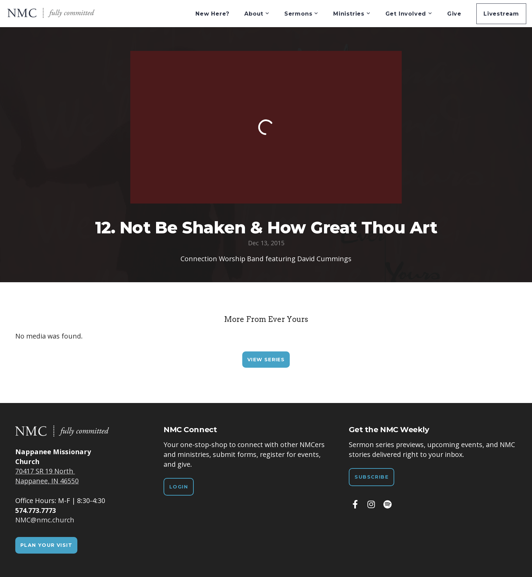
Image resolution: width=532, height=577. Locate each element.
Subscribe (371, 477)
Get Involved (408, 14)
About (256, 14)
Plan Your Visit (46, 545)
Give (454, 14)
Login (178, 487)
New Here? (212, 14)
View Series (266, 360)
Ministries (351, 14)
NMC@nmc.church (44, 519)
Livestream (501, 14)
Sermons (301, 14)
